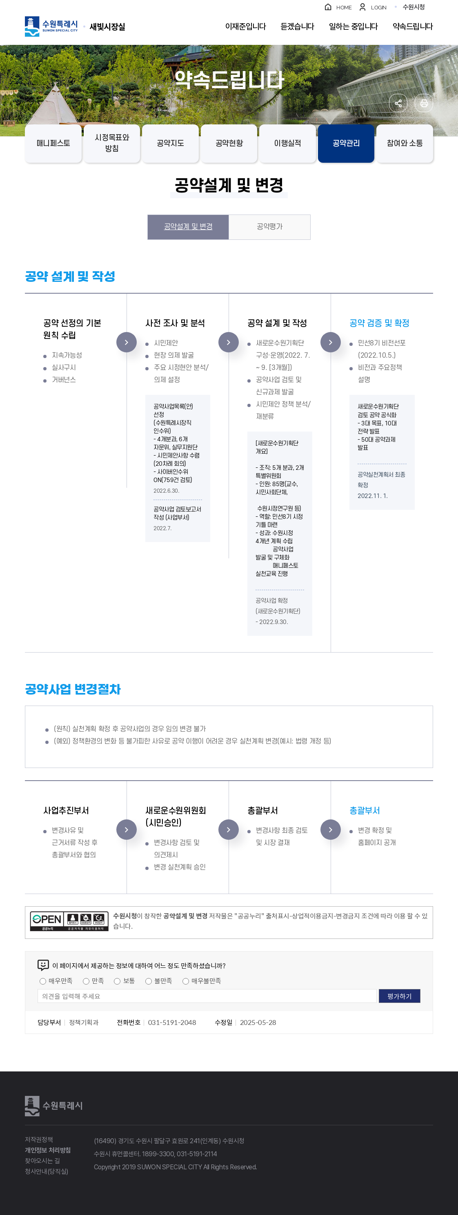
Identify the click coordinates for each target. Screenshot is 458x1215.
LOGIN (379, 7)
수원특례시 (53, 1106)
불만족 (163, 980)
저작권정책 (39, 1140)
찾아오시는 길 (42, 1161)
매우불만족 (206, 980)
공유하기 (398, 103)
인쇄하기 (424, 103)
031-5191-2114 (197, 1154)
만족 (98, 980)
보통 (129, 980)
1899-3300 (158, 1154)
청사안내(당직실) (47, 1171)
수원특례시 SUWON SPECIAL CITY (107, 26)
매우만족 (60, 980)
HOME (343, 7)
